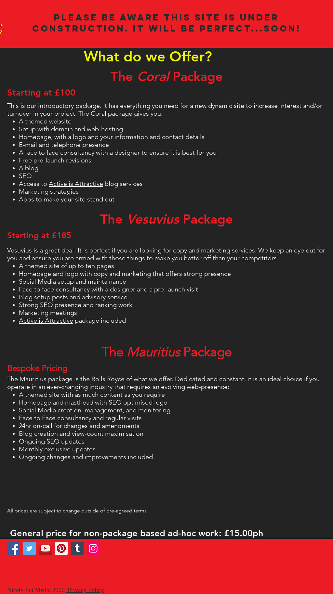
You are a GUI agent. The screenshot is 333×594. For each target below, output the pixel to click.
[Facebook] (13, 548)
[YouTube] (45, 548)
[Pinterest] (61, 548)
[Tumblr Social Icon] (77, 548)
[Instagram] (93, 548)
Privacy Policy (85, 590)
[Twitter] (29, 548)
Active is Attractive (76, 183)
